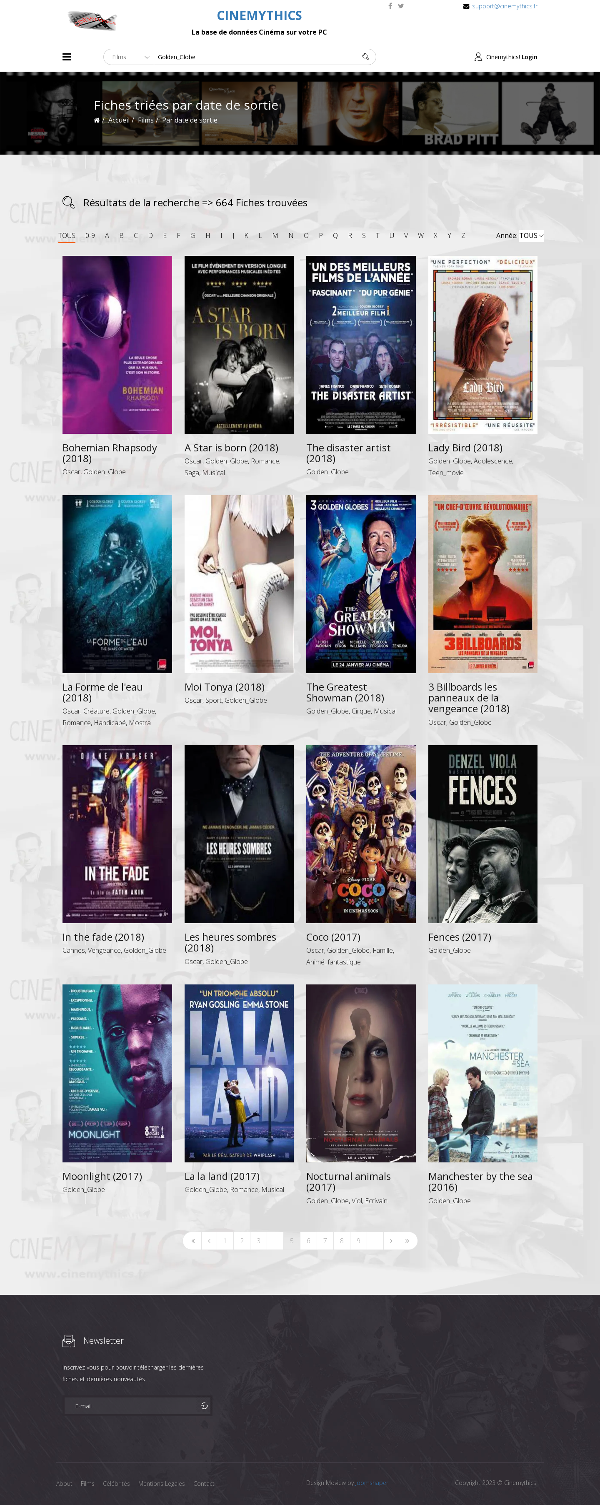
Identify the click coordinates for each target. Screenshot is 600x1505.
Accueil (119, 120)
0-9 (90, 235)
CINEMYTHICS (259, 15)
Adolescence (493, 461)
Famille (382, 950)
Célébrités (116, 1483)
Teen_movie (446, 472)
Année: (520, 236)
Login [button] (530, 57)
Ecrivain (376, 1200)
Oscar (71, 471)
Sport (213, 700)
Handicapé (110, 722)
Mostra (140, 722)
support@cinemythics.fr (505, 6)
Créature (96, 711)
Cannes (73, 950)
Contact (204, 1483)
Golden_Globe (104, 471)
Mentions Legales (161, 1483)
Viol (357, 1200)
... (275, 1240)
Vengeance (104, 950)
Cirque (361, 711)
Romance (265, 461)
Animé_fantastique (333, 962)
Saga (192, 472)
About (64, 1483)
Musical (213, 472)
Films (88, 1483)
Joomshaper (371, 1483)
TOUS (66, 235)
